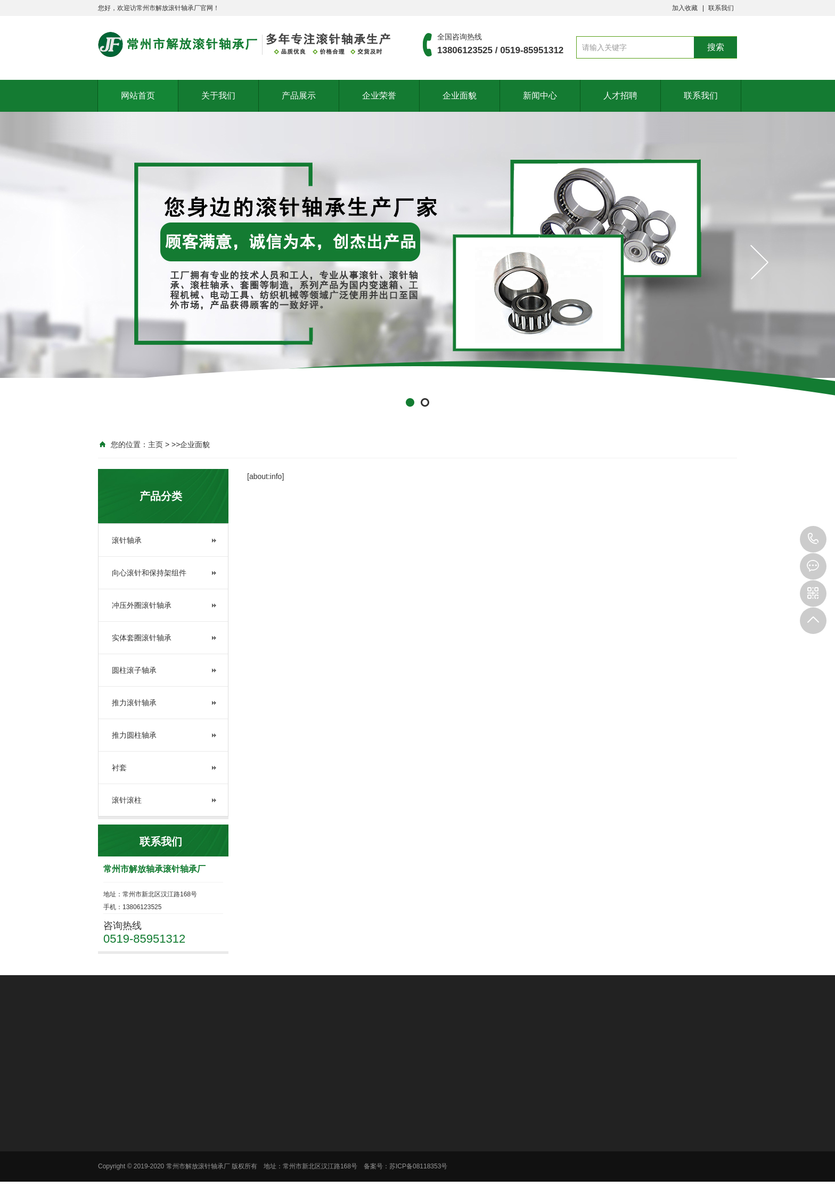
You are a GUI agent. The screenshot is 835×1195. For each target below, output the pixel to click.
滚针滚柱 (127, 800)
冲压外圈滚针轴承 (141, 605)
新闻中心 (540, 95)
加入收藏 (685, 8)
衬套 (119, 767)
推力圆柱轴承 (134, 735)
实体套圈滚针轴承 (141, 637)
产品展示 (299, 95)
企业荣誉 (379, 95)
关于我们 (218, 95)
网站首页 (138, 95)
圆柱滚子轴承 (134, 670)
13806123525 (813, 539)
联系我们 (721, 8)
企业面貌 (460, 95)
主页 (155, 444)
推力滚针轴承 (134, 702)
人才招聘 (620, 95)
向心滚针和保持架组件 (149, 572)
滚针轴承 (127, 540)
